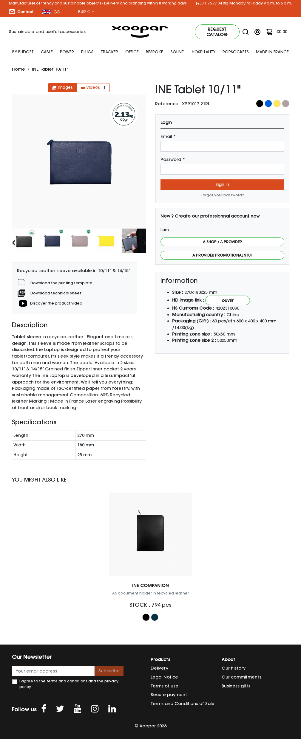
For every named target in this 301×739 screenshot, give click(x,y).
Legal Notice (164, 677)
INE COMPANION (150, 585)
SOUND (178, 51)
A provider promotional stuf (222, 255)
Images (62, 87)
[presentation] (13, 242)
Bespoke (154, 51)
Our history (234, 668)
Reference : (168, 103)
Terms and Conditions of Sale (182, 703)
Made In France (272, 51)
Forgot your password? (222, 195)
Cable (47, 51)
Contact (21, 11)
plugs (87, 51)
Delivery (159, 668)
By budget (23, 51)
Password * (172, 159)
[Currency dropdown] (86, 12)
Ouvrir (228, 300)
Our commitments (241, 677)
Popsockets (236, 51)
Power (67, 51)
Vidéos (93, 87)
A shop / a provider (222, 242)
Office (132, 51)
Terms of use (164, 686)
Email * (168, 136)
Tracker (109, 51)
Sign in (222, 184)
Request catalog (217, 32)
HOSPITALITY (203, 51)
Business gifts (236, 686)
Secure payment (169, 694)
